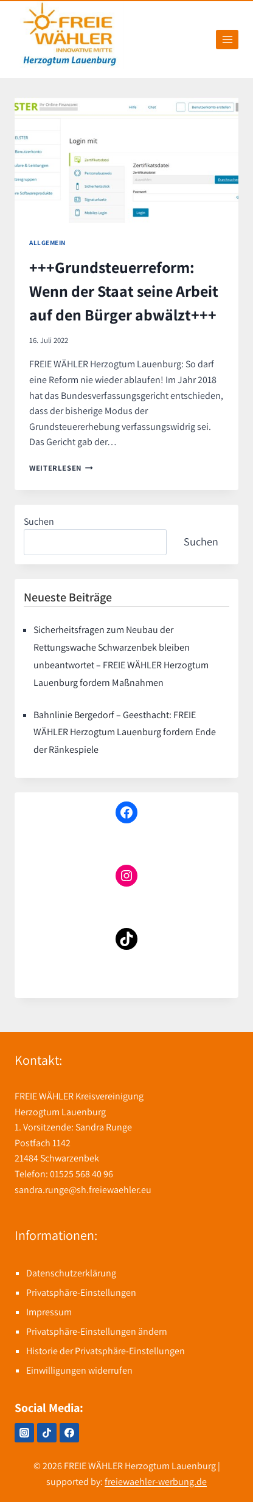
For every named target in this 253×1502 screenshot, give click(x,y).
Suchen (39, 521)
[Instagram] (24, 1432)
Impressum (49, 1312)
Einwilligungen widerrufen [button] (79, 1370)
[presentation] (126, 160)
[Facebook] (69, 1432)
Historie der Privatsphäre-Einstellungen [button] (105, 1351)
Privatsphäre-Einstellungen (81, 1292)
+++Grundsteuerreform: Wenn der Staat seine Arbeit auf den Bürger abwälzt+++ (123, 291)
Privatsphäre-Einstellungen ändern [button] (96, 1331)
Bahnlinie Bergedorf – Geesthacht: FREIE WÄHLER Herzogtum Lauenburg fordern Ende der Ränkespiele (124, 732)
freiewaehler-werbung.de (156, 1481)
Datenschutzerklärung (71, 1273)
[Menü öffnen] (227, 39)
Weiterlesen (61, 468)
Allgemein (47, 242)
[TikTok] (47, 1432)
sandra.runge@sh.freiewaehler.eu (83, 1189)
